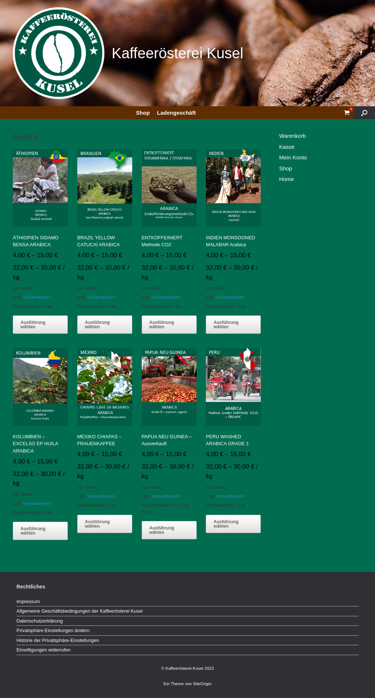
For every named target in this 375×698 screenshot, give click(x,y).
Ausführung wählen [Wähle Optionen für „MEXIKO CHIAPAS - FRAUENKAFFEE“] (97, 524)
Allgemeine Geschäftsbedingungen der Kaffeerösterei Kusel (79, 611)
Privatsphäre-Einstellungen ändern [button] (52, 630)
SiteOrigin (202, 684)
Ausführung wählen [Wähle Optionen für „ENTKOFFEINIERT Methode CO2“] (161, 324)
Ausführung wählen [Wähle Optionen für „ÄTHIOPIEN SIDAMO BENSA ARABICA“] (33, 324)
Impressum (28, 601)
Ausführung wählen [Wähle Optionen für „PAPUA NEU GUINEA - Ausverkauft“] (161, 530)
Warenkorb (292, 136)
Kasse (286, 147)
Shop (143, 113)
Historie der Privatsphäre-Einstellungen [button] (57, 640)
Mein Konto (293, 157)
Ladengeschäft (176, 113)
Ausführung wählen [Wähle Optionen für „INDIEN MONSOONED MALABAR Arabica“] (226, 324)
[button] (364, 112)
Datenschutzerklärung (39, 621)
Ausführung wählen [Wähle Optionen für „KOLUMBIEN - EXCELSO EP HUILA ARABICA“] (33, 531)
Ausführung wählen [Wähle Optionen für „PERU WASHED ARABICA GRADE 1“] (226, 524)
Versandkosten (37, 297)
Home (286, 179)
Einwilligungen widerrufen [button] (43, 650)
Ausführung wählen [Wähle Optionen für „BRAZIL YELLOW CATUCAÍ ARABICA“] (97, 324)
